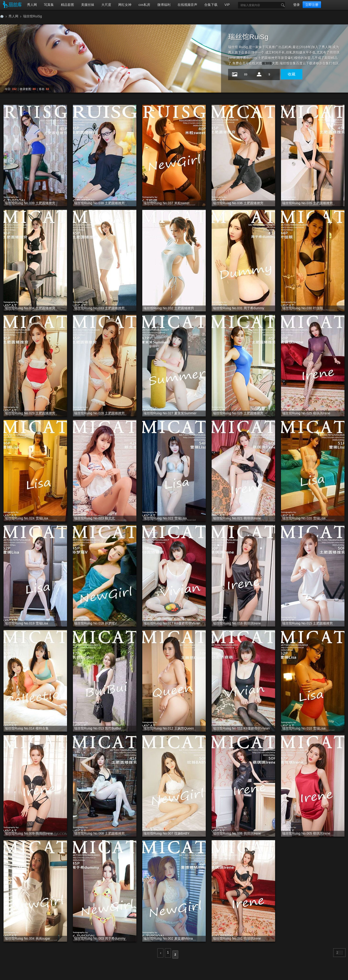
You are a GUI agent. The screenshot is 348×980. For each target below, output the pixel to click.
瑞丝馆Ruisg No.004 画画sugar (27, 938)
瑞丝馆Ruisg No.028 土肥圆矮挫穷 (99, 413)
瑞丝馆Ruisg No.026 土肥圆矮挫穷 (238, 413)
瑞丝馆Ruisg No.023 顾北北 (94, 518)
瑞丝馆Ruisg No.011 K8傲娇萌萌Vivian (241, 728)
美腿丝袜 (87, 5)
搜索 (281, 5)
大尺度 (106, 5)
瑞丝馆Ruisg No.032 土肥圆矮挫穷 (168, 308)
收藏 (291, 74)
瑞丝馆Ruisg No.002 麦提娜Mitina (168, 938)
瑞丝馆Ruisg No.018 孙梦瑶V (95, 623)
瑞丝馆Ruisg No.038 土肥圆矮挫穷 (99, 203)
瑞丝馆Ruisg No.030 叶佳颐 (302, 308)
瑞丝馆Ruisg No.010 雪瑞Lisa (303, 728)
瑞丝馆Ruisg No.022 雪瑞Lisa (165, 518)
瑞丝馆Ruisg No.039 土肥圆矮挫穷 (30, 203)
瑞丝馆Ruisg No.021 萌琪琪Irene (237, 518)
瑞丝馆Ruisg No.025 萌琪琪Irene (306, 413)
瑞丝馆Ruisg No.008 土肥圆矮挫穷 (99, 833)
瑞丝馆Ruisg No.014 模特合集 (27, 728)
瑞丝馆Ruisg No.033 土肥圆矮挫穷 (99, 308)
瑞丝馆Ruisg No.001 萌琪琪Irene (237, 938)
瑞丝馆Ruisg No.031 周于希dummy (238, 308)
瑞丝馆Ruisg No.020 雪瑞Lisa (303, 518)
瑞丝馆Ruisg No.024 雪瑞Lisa (26, 518)
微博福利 (163, 5)
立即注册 (311, 5)
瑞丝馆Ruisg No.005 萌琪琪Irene (306, 833)
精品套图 (67, 5)
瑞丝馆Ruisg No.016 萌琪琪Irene (237, 623)
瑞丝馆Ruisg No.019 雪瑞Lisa (26, 623)
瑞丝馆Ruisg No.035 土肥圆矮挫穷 (307, 203)
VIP (227, 5)
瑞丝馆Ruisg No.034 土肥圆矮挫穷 (30, 308)
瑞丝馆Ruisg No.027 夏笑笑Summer (170, 413)
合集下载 (211, 5)
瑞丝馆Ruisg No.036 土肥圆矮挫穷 (238, 203)
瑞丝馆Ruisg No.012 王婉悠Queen (168, 728)
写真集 (49, 5)
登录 (296, 5)
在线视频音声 (187, 5)
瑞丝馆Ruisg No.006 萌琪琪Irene (237, 833)
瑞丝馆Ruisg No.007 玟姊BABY (166, 833)
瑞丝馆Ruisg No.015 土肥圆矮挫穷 (307, 623)
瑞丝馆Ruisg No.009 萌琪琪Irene (29, 833)
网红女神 (124, 5)
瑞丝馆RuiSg (32, 16)
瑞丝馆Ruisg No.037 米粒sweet (166, 203)
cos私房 (144, 5)
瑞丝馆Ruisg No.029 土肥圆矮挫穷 (30, 413)
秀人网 (32, 5)
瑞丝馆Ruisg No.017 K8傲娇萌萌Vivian (171, 623)
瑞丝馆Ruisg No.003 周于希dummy (100, 938)
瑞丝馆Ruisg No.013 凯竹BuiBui (97, 728)
